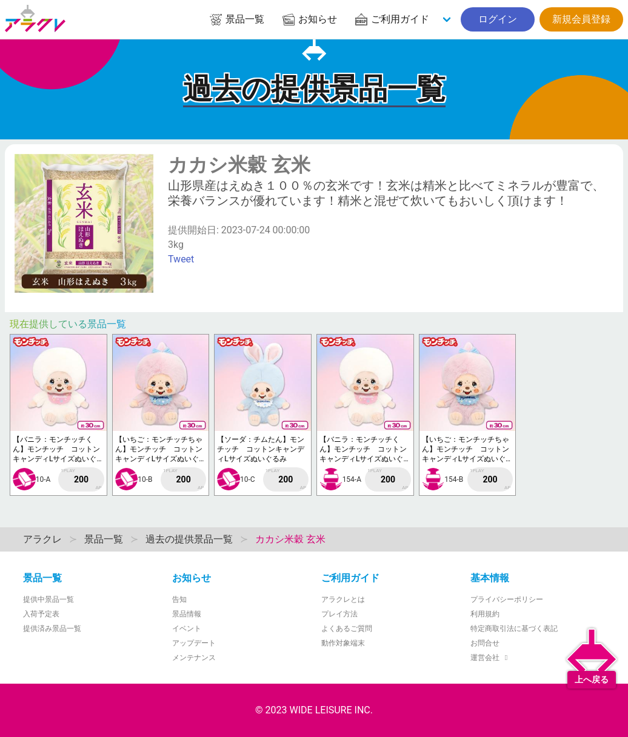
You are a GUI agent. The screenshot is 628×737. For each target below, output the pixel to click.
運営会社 (490, 657)
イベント (186, 628)
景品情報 (186, 614)
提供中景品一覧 (48, 599)
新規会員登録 (581, 19)
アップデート (194, 643)
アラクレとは (343, 599)
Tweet (181, 259)
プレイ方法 (339, 614)
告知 (179, 599)
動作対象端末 (343, 643)
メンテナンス (194, 657)
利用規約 (484, 614)
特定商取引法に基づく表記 (514, 628)
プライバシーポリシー (506, 599)
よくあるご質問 (346, 628)
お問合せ (484, 643)
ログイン (497, 19)
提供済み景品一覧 (52, 628)
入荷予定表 (41, 614)
